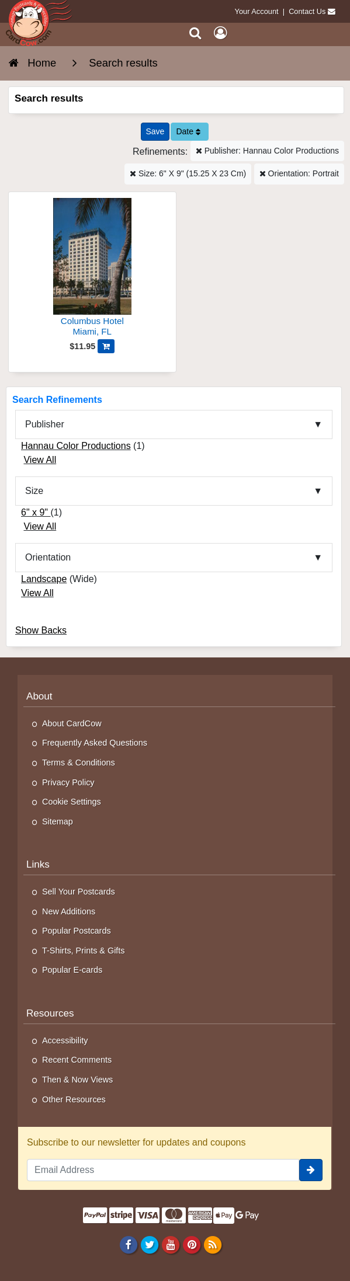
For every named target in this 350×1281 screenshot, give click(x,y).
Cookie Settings (71, 801)
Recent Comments (77, 1059)
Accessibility (65, 1040)
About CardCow (72, 723)
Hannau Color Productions (76, 446)
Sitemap (57, 821)
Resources (50, 1013)
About (39, 696)
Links (38, 864)
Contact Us (307, 11)
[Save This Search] (155, 132)
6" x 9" (36, 512)
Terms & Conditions (78, 762)
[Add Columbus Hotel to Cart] (106, 346)
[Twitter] (149, 1245)
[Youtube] (170, 1245)
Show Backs (41, 630)
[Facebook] (128, 1245)
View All (39, 460)
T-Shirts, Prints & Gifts (83, 950)
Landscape (44, 579)
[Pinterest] (191, 1245)
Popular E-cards (72, 969)
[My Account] (220, 33)
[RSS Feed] (213, 1245)
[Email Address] (163, 1170)
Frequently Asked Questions (94, 742)
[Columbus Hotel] (92, 269)
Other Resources (74, 1099)
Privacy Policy (68, 782)
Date (188, 131)
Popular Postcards (76, 930)
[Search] (195, 33)
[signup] (311, 1170)
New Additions (68, 911)
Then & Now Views (77, 1079)
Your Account (257, 11)
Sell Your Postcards (78, 891)
